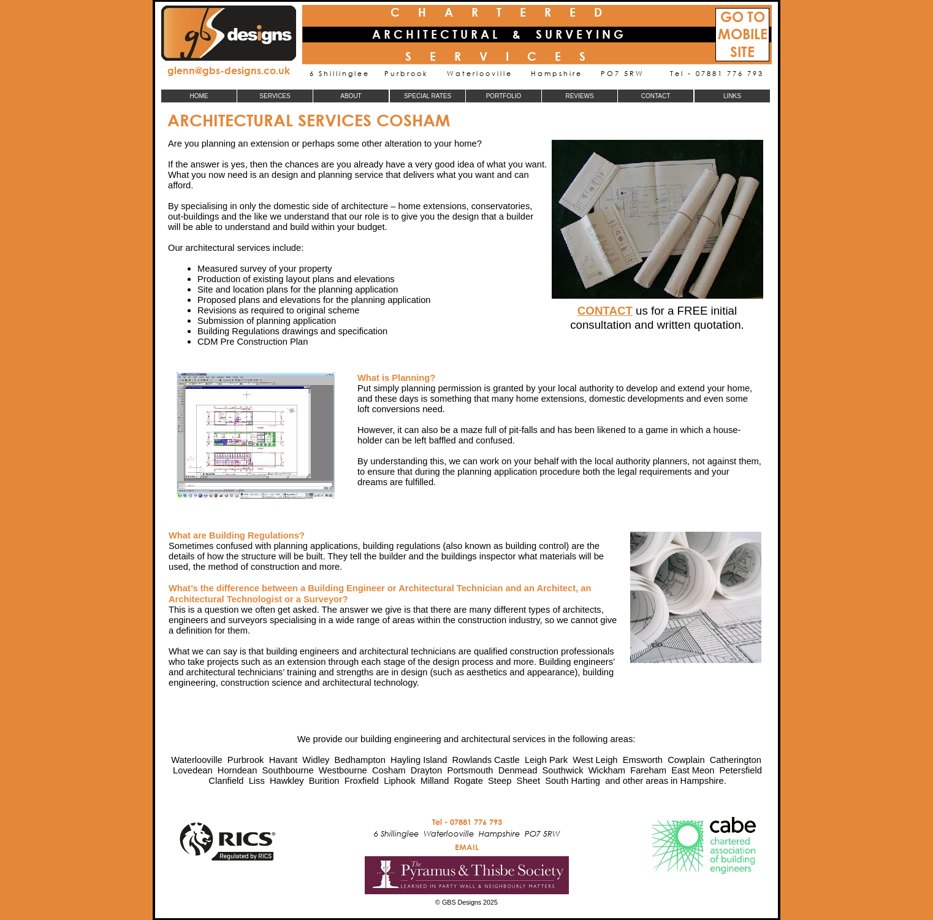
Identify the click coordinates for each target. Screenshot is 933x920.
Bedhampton (360, 760)
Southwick (563, 770)
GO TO (742, 17)
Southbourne (288, 770)
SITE (742, 52)
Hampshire (702, 781)
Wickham (606, 770)
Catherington (735, 760)
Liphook (399, 781)
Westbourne (343, 770)
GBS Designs (461, 902)
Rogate (468, 781)
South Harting (572, 781)
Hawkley (287, 781)
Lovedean (193, 770)
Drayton (426, 770)
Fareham (648, 770)
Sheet (528, 781)
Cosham (389, 770)
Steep (499, 781)
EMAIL (467, 847)
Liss (257, 781)
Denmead (518, 770)
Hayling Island (418, 760)
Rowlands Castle (486, 760)
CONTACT (605, 310)
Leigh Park (546, 760)
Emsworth (643, 760)
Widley (315, 760)
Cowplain (686, 760)
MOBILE (742, 34)
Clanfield (225, 781)
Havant (283, 760)
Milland (435, 781)
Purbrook (245, 760)
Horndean (237, 770)
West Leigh (595, 760)
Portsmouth (470, 770)
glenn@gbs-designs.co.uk (228, 70)
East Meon (692, 770)
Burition (324, 781)
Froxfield (362, 781)
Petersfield (741, 770)
